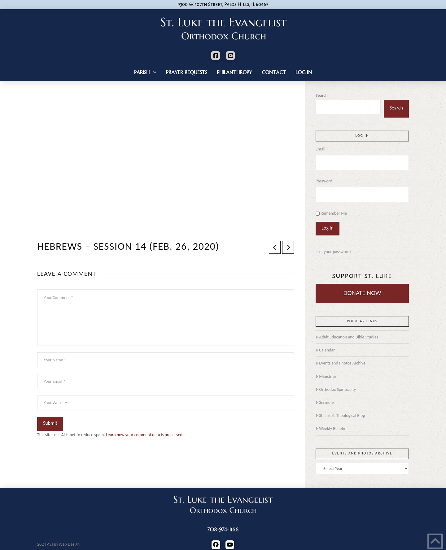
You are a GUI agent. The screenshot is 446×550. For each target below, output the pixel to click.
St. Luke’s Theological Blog (340, 415)
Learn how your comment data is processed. (145, 434)
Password (324, 181)
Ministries (326, 376)
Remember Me (334, 213)
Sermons (325, 402)
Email (320, 149)
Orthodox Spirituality (336, 389)
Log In (327, 228)
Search (322, 95)
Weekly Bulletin (331, 428)
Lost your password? (334, 251)
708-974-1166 (222, 529)
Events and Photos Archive (340, 363)
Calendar (325, 350)
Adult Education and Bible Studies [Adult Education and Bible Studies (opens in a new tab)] (347, 337)
